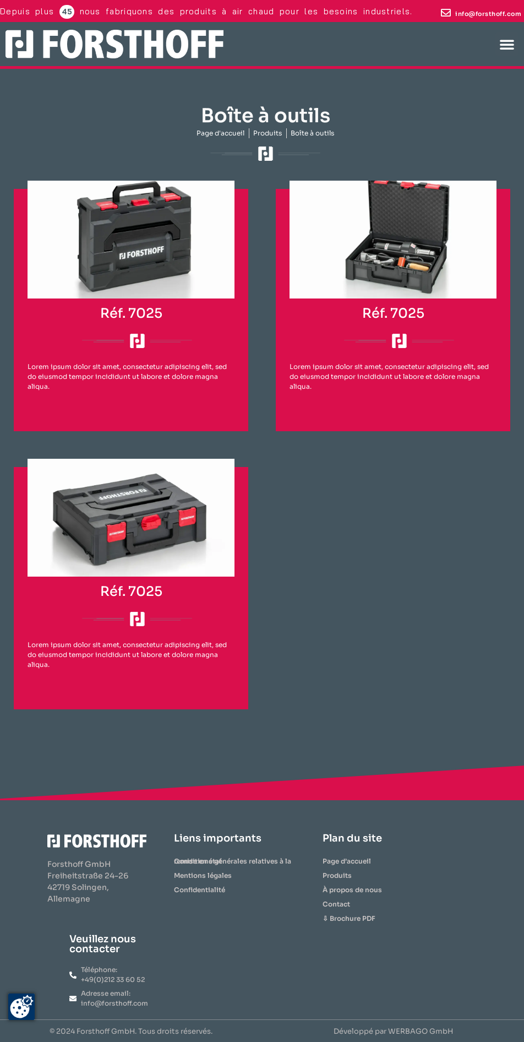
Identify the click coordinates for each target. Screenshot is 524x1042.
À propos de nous (352, 890)
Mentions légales (203, 875)
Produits (337, 875)
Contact (336, 904)
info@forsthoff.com (488, 14)
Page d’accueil (347, 861)
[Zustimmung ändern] (21, 1007)
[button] (506, 44)
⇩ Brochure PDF (349, 918)
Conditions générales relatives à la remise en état (232, 861)
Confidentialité (199, 890)
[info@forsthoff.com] (446, 13)
